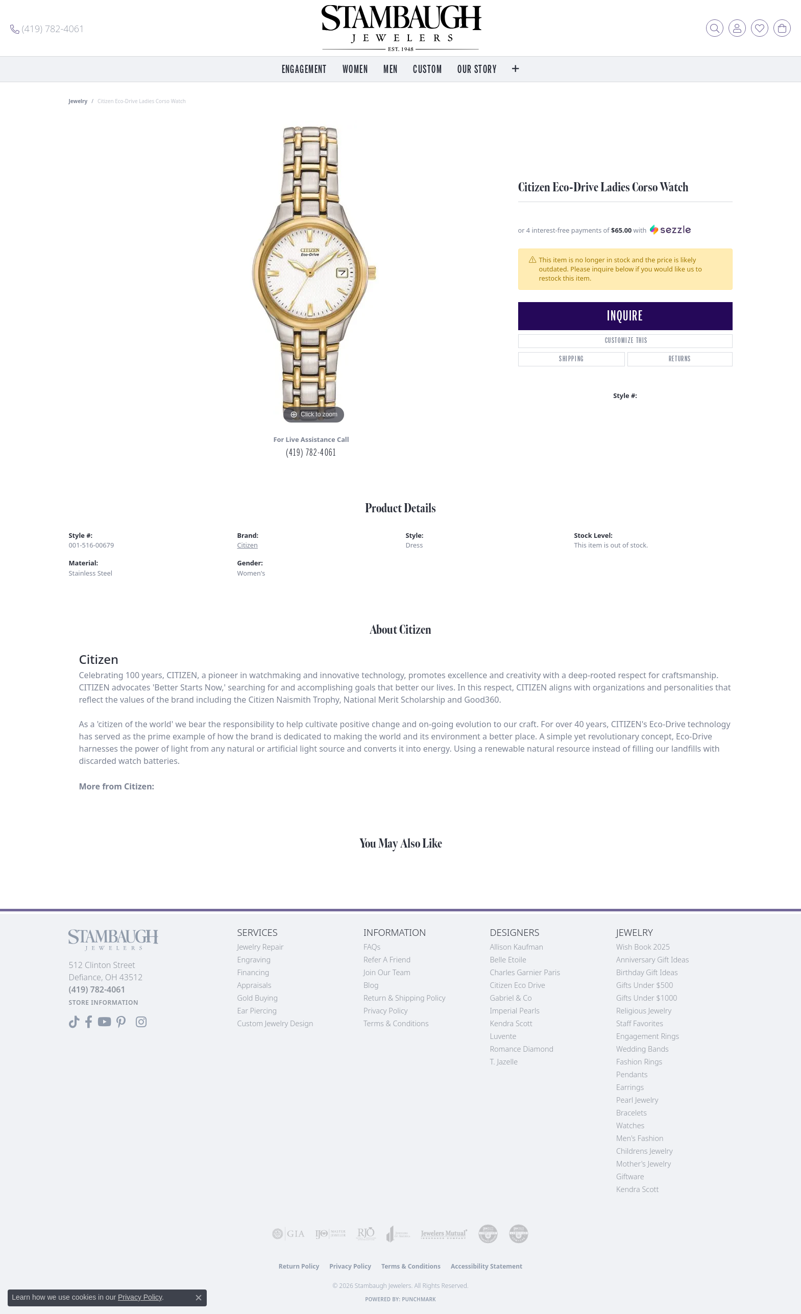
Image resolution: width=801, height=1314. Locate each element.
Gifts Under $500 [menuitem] (644, 985)
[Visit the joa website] (398, 1234)
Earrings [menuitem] (630, 1087)
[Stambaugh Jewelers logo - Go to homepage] (400, 28)
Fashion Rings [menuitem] (639, 1062)
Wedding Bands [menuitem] (642, 1049)
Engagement (304, 69)
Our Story (477, 69)
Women (355, 69)
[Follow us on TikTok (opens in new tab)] (74, 1022)
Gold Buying (257, 998)
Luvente (503, 1036)
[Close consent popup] (199, 1298)
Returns (680, 359)
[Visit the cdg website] (488, 1234)
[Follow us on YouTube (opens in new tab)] (104, 1022)
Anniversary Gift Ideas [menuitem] (652, 959)
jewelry (78, 101)
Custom (427, 69)
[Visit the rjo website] (366, 1234)
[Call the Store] (97, 989)
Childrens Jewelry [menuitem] (644, 1151)
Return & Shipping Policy (404, 998)
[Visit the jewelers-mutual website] (444, 1234)
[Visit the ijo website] (330, 1234)
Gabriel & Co (511, 998)
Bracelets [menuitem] (631, 1113)
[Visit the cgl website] (518, 1234)
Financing (253, 972)
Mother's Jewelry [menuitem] (643, 1164)
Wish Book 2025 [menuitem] (643, 947)
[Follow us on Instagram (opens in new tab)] (141, 1022)
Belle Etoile (508, 959)
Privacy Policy (385, 1010)
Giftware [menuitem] (630, 1176)
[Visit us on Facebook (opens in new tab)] (88, 1022)
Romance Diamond (522, 1049)
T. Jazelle (504, 1062)
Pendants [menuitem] (632, 1074)
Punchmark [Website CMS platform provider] (419, 1299)
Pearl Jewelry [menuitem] (637, 1100)
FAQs (371, 947)
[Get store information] (104, 1002)
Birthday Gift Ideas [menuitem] (647, 972)
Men (390, 69)
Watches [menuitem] (630, 1125)
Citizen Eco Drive (517, 985)
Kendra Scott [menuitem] (637, 1189)
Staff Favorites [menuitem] (639, 1023)
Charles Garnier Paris (525, 972)
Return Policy (299, 1266)
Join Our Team (386, 972)
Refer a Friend (386, 959)
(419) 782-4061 (311, 452)
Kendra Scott (511, 1023)
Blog (371, 985)
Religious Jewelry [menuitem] (643, 1010)
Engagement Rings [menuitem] (647, 1036)
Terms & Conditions (396, 1023)
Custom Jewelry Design (275, 1023)
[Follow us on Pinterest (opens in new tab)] (121, 1022)
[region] (314, 273)
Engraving (254, 959)
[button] (714, 28)
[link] (47, 28)
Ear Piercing (257, 1010)
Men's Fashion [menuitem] (639, 1138)
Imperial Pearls (515, 1010)
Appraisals (254, 985)
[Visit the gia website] (288, 1234)
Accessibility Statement (486, 1266)
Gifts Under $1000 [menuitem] (646, 998)
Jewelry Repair (260, 947)
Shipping (571, 359)
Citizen (247, 545)
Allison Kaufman (517, 947)
